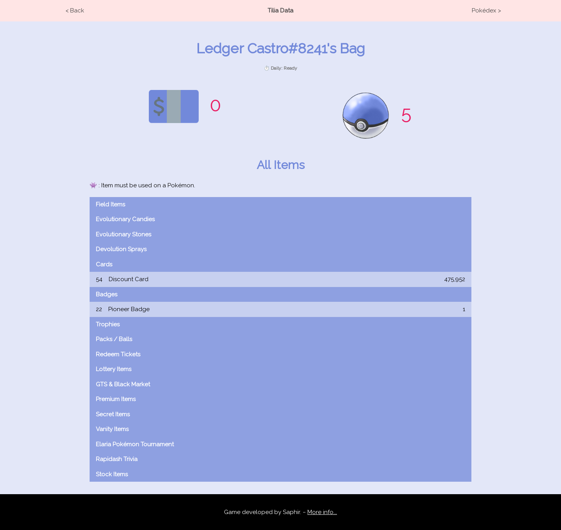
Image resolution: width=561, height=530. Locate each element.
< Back (74, 10)
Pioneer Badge (280, 309)
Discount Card (280, 279)
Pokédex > (486, 10)
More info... (322, 512)
